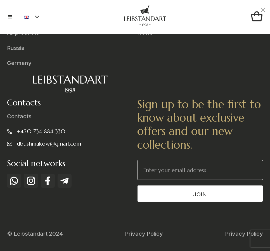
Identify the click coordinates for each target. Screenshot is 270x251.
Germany (19, 63)
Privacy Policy (144, 233)
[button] (13, 17)
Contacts (19, 116)
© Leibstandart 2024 (35, 233)
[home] (145, 17)
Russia (16, 48)
